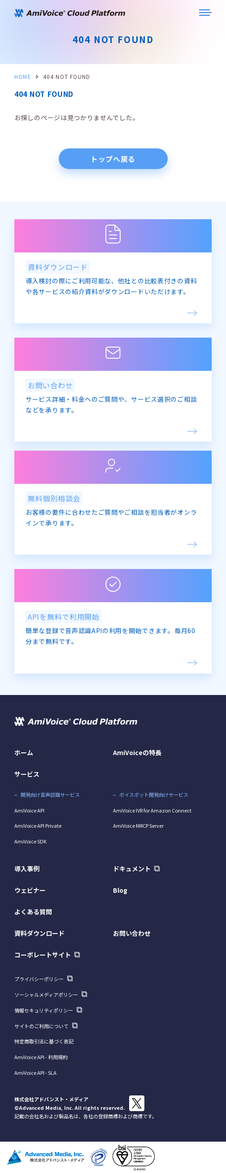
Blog (120, 890)
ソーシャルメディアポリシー (46, 994)
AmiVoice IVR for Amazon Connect (152, 810)
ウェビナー (30, 890)
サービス (26, 773)
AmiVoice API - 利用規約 (41, 1056)
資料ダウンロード (39, 933)
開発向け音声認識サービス (50, 794)
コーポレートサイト (42, 954)
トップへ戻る (113, 158)
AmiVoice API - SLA (35, 1072)
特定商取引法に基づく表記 (44, 1041)
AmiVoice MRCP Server (138, 825)
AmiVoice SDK (30, 841)
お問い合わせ (132, 933)
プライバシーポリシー (39, 978)
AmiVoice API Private (37, 825)
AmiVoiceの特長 (137, 752)
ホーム (23, 752)
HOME (22, 76)
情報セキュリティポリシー (43, 1010)
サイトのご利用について (41, 1026)
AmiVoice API (29, 810)
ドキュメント (132, 868)
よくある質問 (33, 911)
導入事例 (26, 868)
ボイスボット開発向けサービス (153, 794)
